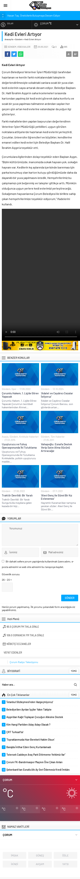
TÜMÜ (74, 671)
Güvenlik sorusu (11, 574)
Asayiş (5, 436)
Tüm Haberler (58, 436)
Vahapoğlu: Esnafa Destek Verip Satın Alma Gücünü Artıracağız (56, 447)
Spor (14, 389)
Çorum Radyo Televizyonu (24, 662)
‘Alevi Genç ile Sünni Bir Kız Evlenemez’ (56, 497)
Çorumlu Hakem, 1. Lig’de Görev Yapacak (20, 395)
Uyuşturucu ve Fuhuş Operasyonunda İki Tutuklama (19, 446)
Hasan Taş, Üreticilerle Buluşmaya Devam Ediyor (33, 15)
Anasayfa (9, 39)
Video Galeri (23, 46)
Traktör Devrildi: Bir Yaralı (17, 495)
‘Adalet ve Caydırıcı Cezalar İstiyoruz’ (57, 395)
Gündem (19, 39)
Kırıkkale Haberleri (29, 436)
